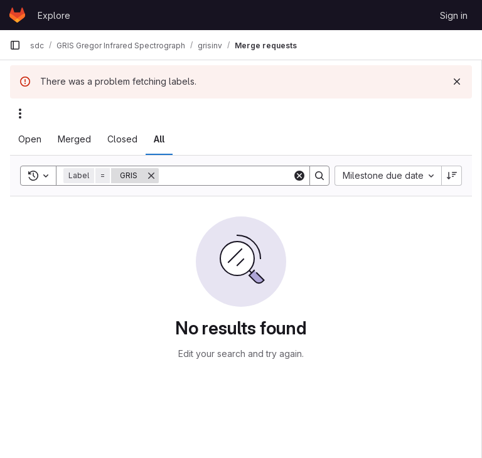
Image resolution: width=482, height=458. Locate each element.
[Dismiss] (456, 81)
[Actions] (20, 114)
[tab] (30, 139)
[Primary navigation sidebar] (15, 45)
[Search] (236, 175)
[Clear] (299, 175)
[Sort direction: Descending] (452, 176)
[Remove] (151, 175)
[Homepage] (17, 15)
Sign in (454, 15)
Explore (54, 15)
